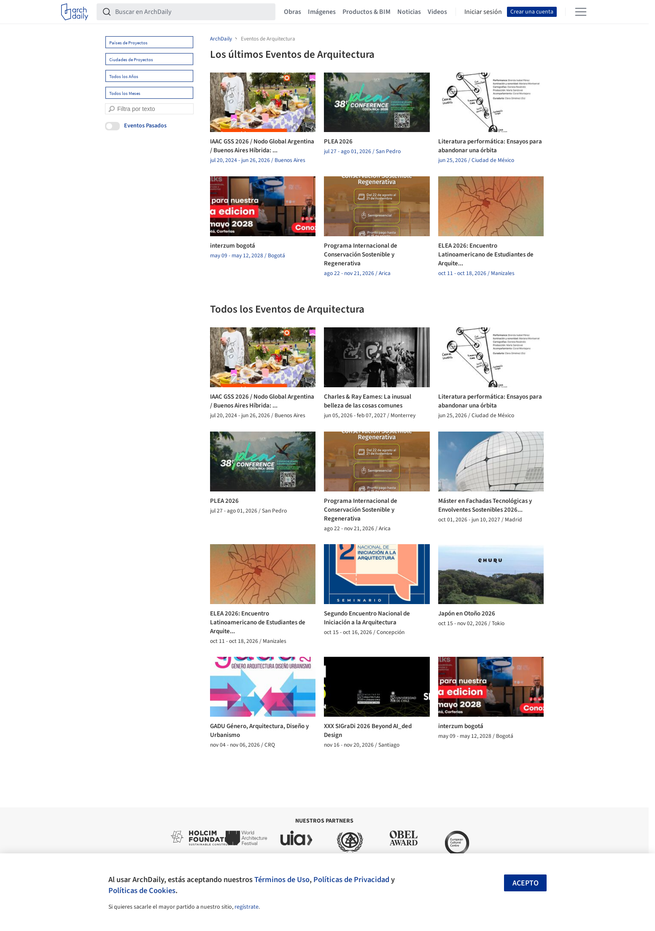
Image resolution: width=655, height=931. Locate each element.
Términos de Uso (282, 879)
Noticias (409, 11)
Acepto (525, 883)
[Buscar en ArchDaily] (192, 12)
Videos (437, 11)
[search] (111, 109)
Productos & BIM (366, 11)
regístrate (247, 907)
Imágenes (322, 11)
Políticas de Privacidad (351, 879)
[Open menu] (581, 12)
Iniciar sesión (483, 11)
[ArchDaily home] (74, 11)
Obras (292, 11)
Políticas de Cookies (141, 890)
